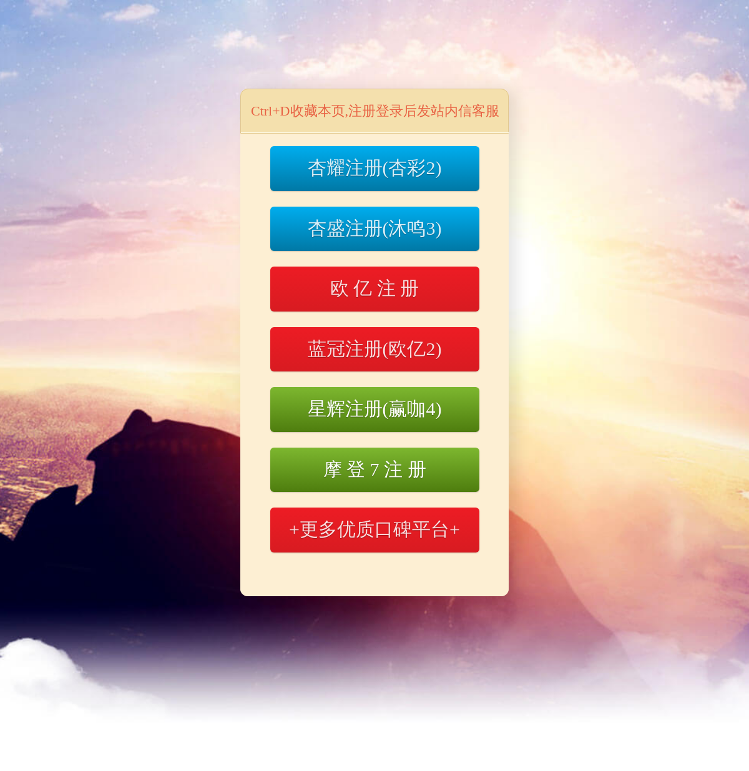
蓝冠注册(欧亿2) (375, 348)
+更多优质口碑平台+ (374, 529)
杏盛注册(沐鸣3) (375, 228)
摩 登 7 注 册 (374, 469)
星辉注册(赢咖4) (375, 408)
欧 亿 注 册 (374, 288)
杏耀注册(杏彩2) (375, 167)
